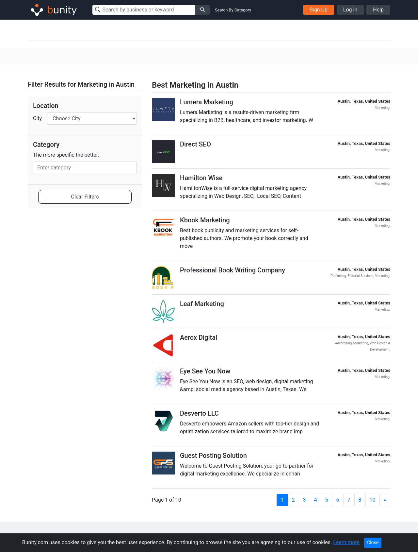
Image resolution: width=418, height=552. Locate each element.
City (37, 118)
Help (378, 10)
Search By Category (233, 10)
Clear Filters (85, 197)
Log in (350, 10)
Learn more (346, 542)
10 (373, 500)
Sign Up (319, 10)
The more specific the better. (66, 155)
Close (372, 542)
